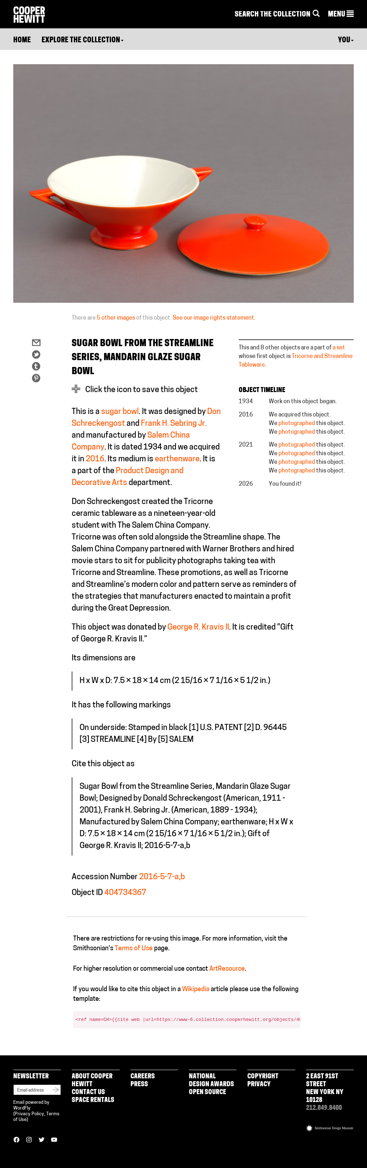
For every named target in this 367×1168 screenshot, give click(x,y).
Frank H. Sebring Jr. (174, 424)
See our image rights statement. (214, 318)
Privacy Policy (29, 1114)
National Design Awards (211, 1080)
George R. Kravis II (198, 627)
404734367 (125, 893)
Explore (83, 40)
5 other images (116, 318)
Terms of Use (134, 948)
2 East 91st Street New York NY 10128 (324, 1088)
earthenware (177, 459)
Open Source (207, 1092)
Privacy (259, 1084)
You (346, 40)
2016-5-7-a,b (162, 877)
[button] (341, 14)
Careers (142, 1076)
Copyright (262, 1076)
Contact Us (88, 1092)
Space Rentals (93, 1100)
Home (22, 40)
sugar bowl (120, 412)
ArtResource (227, 969)
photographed (296, 424)
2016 (95, 459)
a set (339, 348)
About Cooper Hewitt (92, 1080)
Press (139, 1084)
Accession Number (105, 877)
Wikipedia (195, 989)
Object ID (87, 893)
